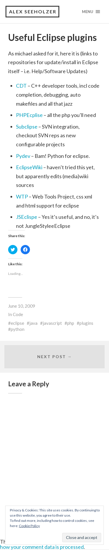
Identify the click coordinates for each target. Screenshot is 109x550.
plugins (86, 323)
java (33, 323)
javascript (52, 323)
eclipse (17, 323)
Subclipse (26, 126)
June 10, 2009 (21, 306)
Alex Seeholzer (32, 11)
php (70, 323)
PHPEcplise (29, 115)
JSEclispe (26, 217)
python (17, 329)
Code (18, 314)
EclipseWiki (29, 167)
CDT (21, 85)
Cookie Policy (29, 526)
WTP (22, 196)
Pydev (23, 156)
